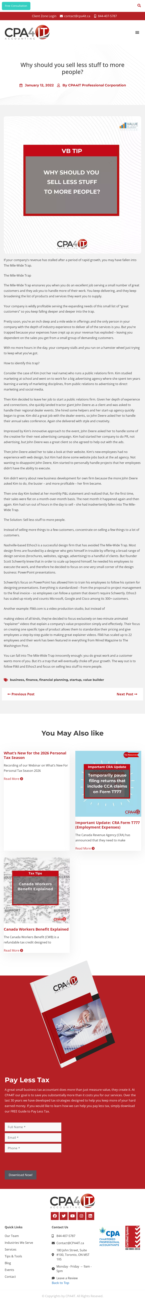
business (17, 683)
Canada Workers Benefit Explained (36, 932)
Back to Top (60, 1286)
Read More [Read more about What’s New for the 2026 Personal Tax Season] (13, 782)
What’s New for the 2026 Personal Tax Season (35, 758)
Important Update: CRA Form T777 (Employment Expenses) (107, 828)
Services (10, 1253)
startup (75, 683)
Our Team (12, 1239)
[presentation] (33, 1164)
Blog (8, 1266)
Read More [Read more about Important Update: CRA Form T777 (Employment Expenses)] (85, 852)
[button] (137, 35)
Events (9, 1273)
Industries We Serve (19, 1246)
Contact (10, 1280)
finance (32, 683)
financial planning (53, 683)
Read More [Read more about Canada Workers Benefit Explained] (13, 954)
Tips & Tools (13, 1259)
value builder (93, 683)
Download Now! (20, 1178)
